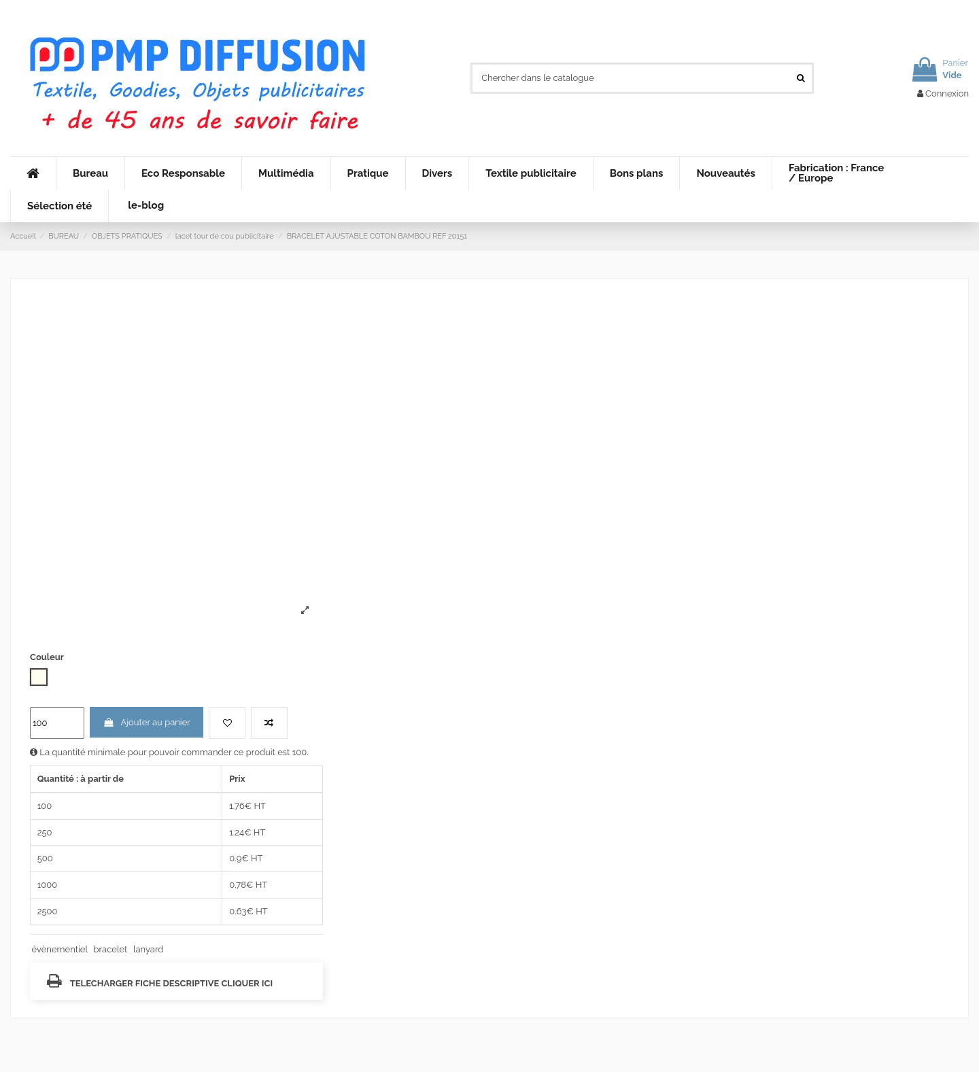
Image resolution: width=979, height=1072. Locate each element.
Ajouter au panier (146, 722)
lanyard (148, 949)
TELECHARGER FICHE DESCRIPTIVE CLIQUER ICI (160, 980)
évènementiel (60, 949)
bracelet (111, 949)
